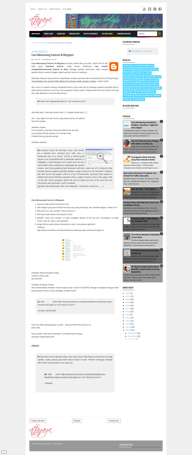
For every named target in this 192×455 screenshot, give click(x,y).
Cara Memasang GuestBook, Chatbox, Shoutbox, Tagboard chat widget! (144, 125)
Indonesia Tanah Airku (133, 77)
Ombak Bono (74, 33)
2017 (128, 308)
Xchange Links (138, 99)
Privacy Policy (55, 9)
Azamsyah (61, 33)
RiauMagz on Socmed (141, 51)
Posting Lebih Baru (38, 421)
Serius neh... (129, 92)
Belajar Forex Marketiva (142, 65)
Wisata (126, 99)
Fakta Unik (128, 73)
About (33, 9)
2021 (128, 296)
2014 (128, 318)
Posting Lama (114, 421)
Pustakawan (155, 88)
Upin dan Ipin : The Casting (143, 189)
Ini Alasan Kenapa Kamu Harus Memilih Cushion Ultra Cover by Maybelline (145, 269)
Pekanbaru (128, 88)
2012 (128, 324)
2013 (128, 321)
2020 (128, 299)
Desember (132, 333)
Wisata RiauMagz (91, 33)
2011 (128, 327)
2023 (128, 293)
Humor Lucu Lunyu (142, 73)
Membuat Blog (50, 59)
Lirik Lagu (156, 77)
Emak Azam (48, 33)
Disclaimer (67, 9)
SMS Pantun (141, 92)
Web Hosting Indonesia (41, 444)
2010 (128, 330)
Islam (147, 77)
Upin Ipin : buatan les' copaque (147, 95)
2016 (128, 312)
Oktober (131, 339)
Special (152, 92)
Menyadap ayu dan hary (148, 80)
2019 (128, 302)
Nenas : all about (131, 84)
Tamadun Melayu (124, 33)
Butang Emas (107, 33)
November (132, 336)
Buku (143, 69)
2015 (128, 315)
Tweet (3, 452)
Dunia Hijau (152, 69)
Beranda (35, 33)
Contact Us (42, 9)
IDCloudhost (57, 444)
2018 (128, 305)
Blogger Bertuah (131, 69)
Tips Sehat (128, 95)
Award (126, 65)
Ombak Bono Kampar (149, 84)
